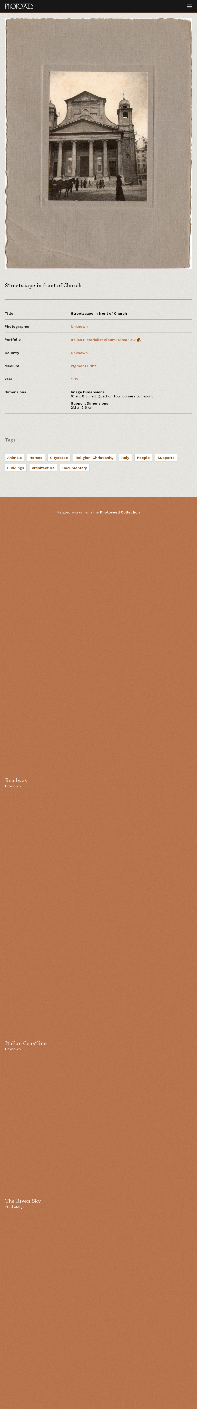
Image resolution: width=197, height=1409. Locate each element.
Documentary (74, 468)
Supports (165, 458)
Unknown (79, 326)
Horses (35, 458)
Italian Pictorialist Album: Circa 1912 (106, 340)
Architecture (43, 468)
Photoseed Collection (120, 512)
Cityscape (59, 458)
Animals (14, 458)
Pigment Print (83, 366)
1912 (74, 379)
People (143, 458)
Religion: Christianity (95, 458)
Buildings (15, 468)
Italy (125, 458)
